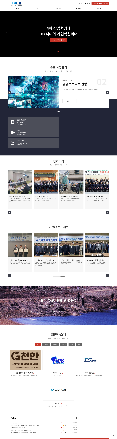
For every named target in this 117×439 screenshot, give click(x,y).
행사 (79, 410)
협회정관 (18, 417)
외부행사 (78, 402)
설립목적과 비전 (18, 407)
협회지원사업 (58, 405)
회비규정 (38, 412)
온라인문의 (99, 412)
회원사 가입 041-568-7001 (100, 3)
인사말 (17, 405)
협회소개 (18, 402)
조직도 (17, 412)
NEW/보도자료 (99, 407)
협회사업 (58, 402)
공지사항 (99, 405)
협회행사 (58, 407)
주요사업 (18, 410)
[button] (57, 51)
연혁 (18, 414)
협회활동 (58, 410)
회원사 (38, 402)
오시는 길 (18, 419)
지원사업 (79, 405)
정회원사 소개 (38, 405)
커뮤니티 (99, 402)
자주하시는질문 (99, 410)
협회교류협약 (58, 412)
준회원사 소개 (38, 407)
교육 (79, 407)
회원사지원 (38, 414)
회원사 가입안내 (38, 410)
